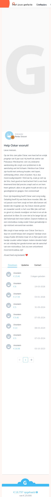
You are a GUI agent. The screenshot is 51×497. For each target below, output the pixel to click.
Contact (37, 265)
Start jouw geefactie (22, 4)
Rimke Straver (21, 136)
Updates (25, 265)
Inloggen (42, 4)
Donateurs (12, 265)
